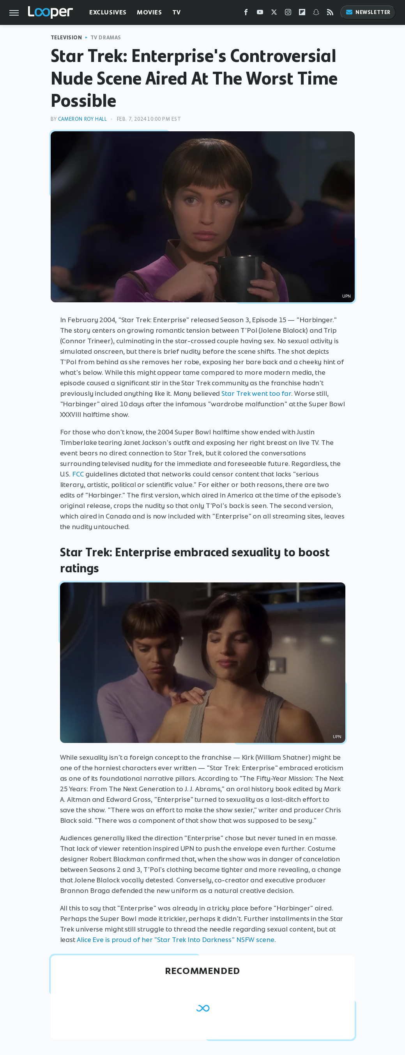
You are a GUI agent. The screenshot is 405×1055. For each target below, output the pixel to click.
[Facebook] (246, 13)
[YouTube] (260, 13)
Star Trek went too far (256, 393)
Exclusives (108, 12)
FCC (78, 474)
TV (176, 12)
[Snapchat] (316, 13)
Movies (149, 12)
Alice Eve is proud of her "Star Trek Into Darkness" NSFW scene (175, 939)
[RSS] (330, 13)
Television (66, 37)
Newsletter (368, 12)
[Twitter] (274, 13)
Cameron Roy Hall (82, 119)
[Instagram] (288, 13)
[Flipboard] (302, 13)
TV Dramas (105, 37)
